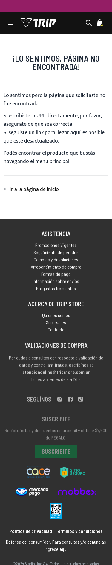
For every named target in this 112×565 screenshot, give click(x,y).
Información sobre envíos (56, 282)
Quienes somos (56, 316)
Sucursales (56, 324)
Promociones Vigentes (56, 246)
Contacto (56, 331)
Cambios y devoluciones (56, 260)
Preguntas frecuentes (56, 289)
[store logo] (38, 22)
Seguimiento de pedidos (56, 253)
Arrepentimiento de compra (56, 267)
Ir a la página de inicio (34, 189)
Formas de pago (56, 275)
